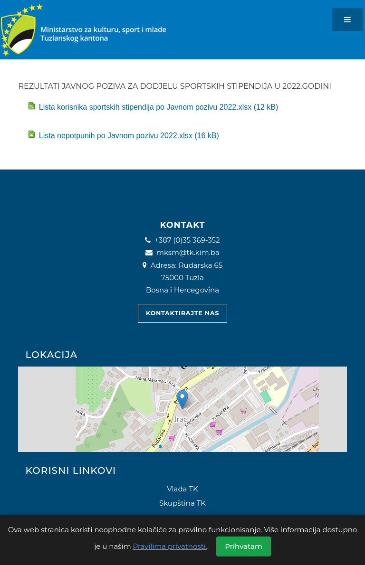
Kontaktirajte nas (182, 313)
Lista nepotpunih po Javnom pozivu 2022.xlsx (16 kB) (123, 135)
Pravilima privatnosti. (170, 546)
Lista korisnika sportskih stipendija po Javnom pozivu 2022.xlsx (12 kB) (153, 106)
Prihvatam (243, 546)
